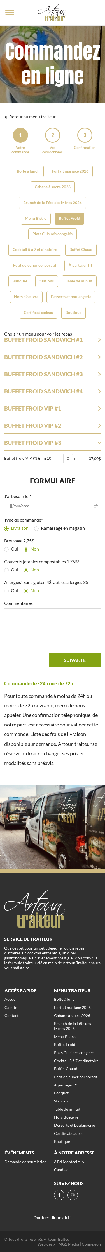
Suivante (75, 660)
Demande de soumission (25, 1161)
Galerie (10, 1007)
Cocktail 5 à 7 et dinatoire (35, 249)
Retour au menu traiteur (30, 116)
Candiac (61, 1169)
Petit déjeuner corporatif (34, 265)
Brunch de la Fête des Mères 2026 (52, 202)
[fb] (59, 1195)
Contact (11, 1015)
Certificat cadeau (38, 312)
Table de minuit (79, 281)
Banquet (20, 281)
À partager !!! (80, 265)
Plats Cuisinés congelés (52, 233)
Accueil (11, 999)
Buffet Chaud (80, 249)
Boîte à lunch (28, 171)
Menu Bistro (35, 218)
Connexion (91, 1244)
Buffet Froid (69, 218)
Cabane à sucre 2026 (53, 186)
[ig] (72, 1195)
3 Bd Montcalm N (69, 1161)
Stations (46, 281)
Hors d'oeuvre (26, 296)
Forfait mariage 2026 (70, 171)
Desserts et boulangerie (71, 296)
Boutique (73, 312)
